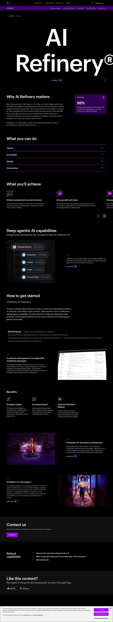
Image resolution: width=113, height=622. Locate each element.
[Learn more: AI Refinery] (71, 266)
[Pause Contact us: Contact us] (104, 80)
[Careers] (69, 3)
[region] (56, 614)
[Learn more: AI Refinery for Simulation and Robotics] (71, 456)
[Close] (110, 608)
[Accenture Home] (12, 3)
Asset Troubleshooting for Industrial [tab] (24, 341)
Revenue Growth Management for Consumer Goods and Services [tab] (38, 334)
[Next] (104, 216)
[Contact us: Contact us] (56, 80)
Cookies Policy (27, 615)
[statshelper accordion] (103, 97)
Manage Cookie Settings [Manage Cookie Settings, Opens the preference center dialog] (101, 618)
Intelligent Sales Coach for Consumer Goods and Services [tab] (34, 338)
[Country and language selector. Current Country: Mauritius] (100, 3)
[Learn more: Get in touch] (12, 501)
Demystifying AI (42, 560)
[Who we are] (60, 3)
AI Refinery (10, 8)
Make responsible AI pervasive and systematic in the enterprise (61, 556)
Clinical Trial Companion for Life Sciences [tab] (83, 338)
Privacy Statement (38, 615)
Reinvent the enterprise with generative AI (52, 553)
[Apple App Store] (11, 588)
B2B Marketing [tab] (14, 331)
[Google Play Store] (24, 588)
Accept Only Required (101, 614)
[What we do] (39, 3)
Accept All (101, 609)
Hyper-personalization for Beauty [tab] (39, 331)
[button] (12, 535)
